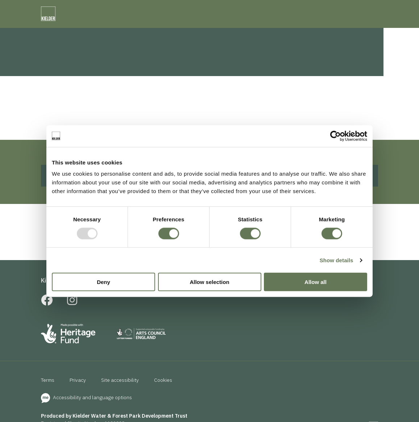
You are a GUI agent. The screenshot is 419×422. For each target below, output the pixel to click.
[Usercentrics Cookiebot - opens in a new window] (335, 135)
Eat (245, 33)
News (298, 33)
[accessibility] (372, 10)
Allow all (315, 282)
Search (363, 33)
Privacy (78, 401)
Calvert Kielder (70, 9)
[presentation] (304, 10)
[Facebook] (47, 323)
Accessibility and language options (86, 418)
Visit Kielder (32, 9)
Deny (103, 282)
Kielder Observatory (177, 9)
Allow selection (209, 282)
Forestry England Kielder (121, 9)
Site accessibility (120, 401)
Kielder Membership (68, 301)
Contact (328, 33)
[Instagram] (72, 323)
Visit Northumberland (251, 9)
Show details (336, 260)
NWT (213, 9)
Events (270, 33)
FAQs (114, 301)
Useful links (231, 301)
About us (191, 301)
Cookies (163, 401)
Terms (47, 401)
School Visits (151, 301)
